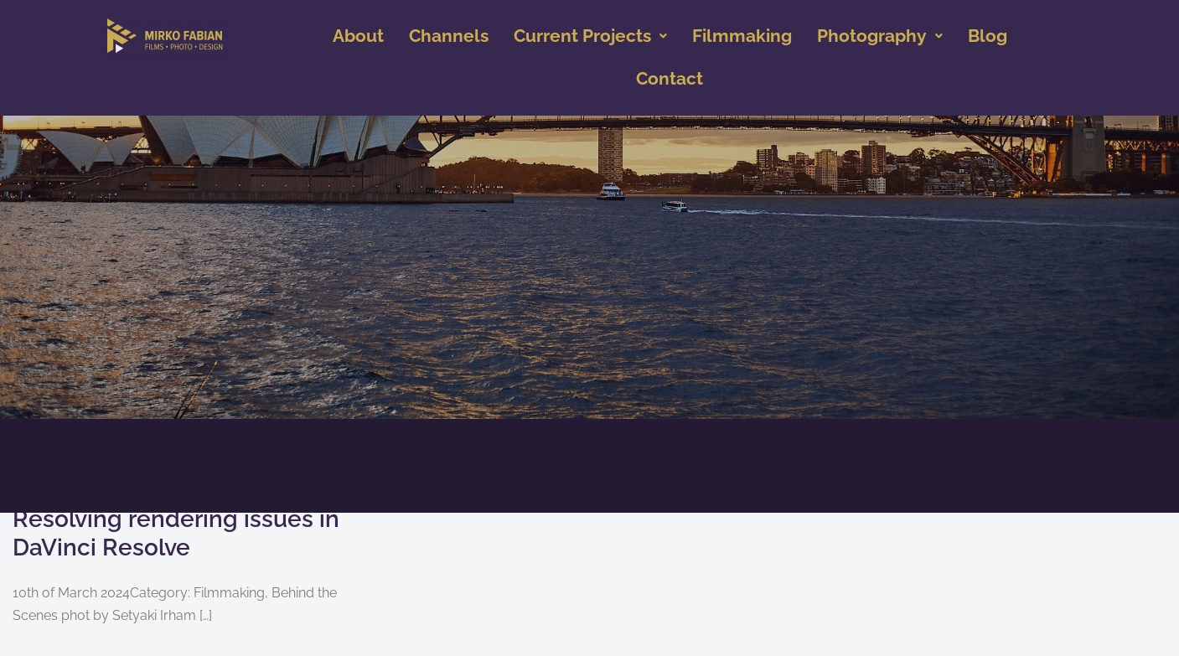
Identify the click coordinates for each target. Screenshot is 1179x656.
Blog (987, 35)
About (358, 35)
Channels (449, 35)
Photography (880, 35)
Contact (669, 78)
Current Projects (590, 35)
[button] (590, 36)
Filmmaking (742, 35)
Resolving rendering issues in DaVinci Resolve (176, 533)
